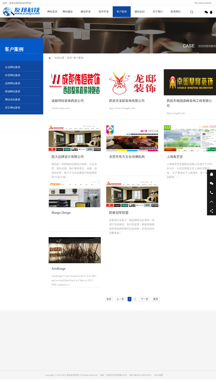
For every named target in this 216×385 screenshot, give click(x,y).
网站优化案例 (12, 99)
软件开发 (104, 11)
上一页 (120, 299)
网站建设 (68, 11)
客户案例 (122, 11)
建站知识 (140, 11)
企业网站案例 (12, 67)
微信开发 (86, 11)
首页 (69, 57)
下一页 (144, 299)
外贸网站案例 (12, 75)
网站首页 (52, 11)
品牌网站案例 (12, 83)
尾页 (155, 299)
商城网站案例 (12, 91)
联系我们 (176, 11)
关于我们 (158, 11)
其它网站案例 (12, 107)
